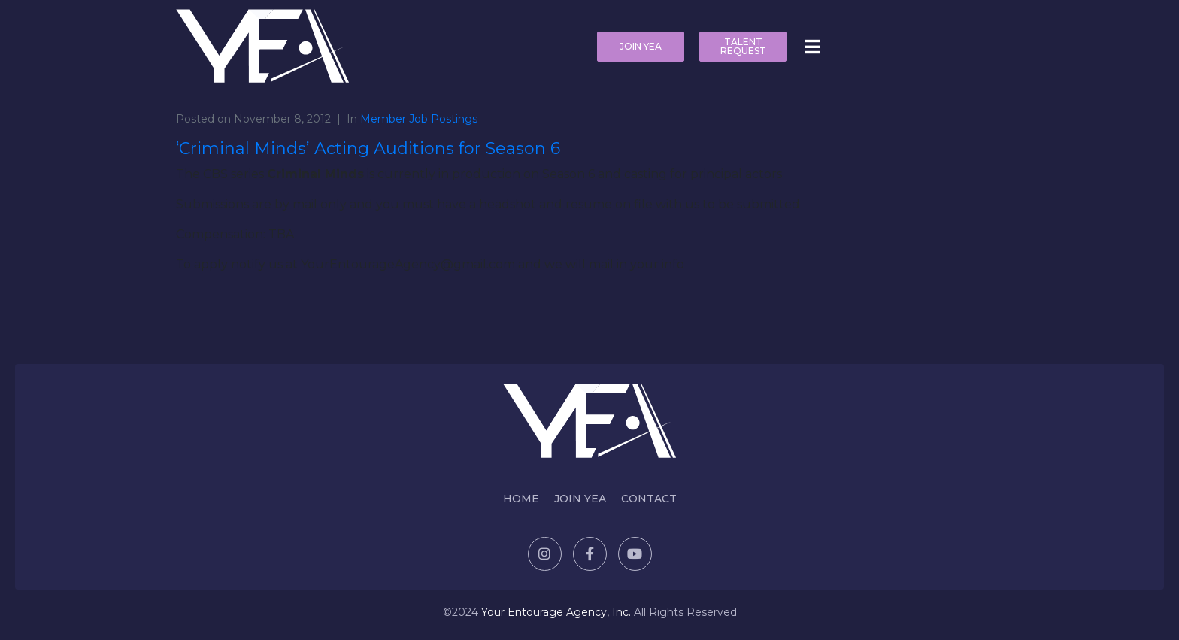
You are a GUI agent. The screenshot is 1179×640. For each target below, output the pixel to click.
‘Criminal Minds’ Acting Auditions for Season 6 (368, 148)
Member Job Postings (418, 119)
